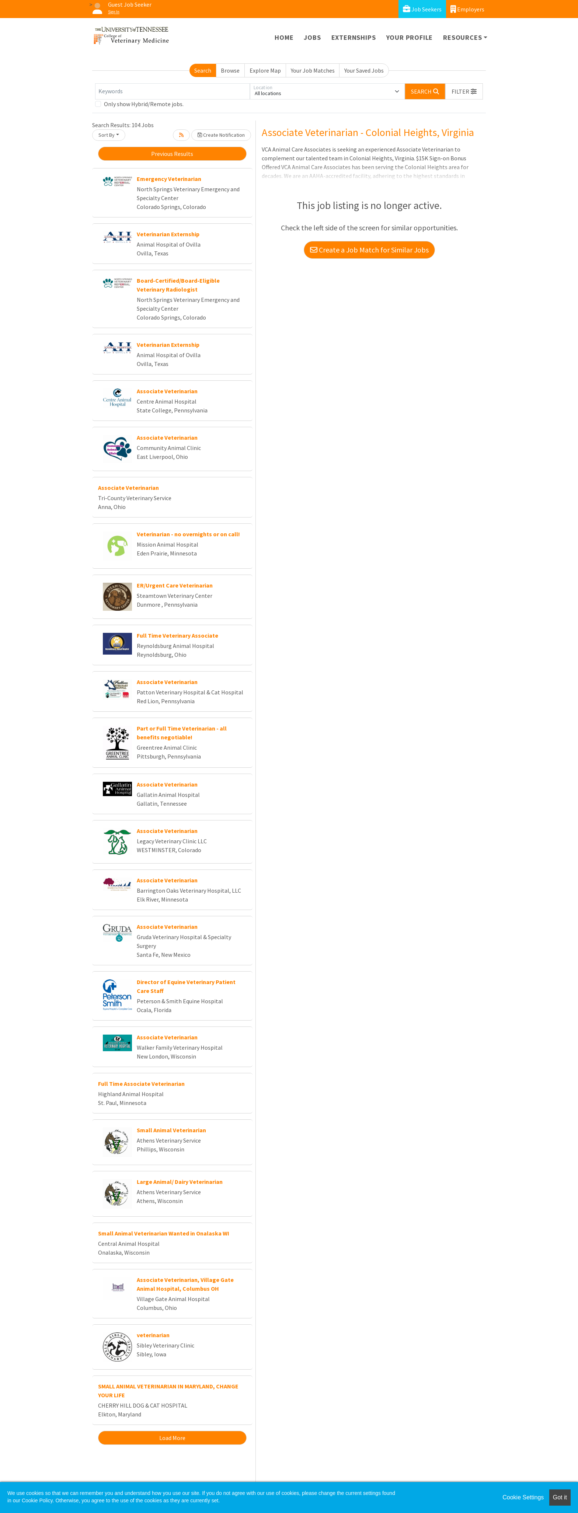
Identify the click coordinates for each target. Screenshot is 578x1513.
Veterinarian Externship (168, 234)
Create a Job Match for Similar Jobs (369, 249)
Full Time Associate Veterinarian (141, 1083)
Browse (230, 70)
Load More (172, 1437)
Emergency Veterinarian (169, 178)
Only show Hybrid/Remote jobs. (144, 104)
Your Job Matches (313, 70)
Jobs (312, 37)
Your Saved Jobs (364, 70)
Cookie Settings (523, 1497)
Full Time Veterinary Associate (177, 635)
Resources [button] (462, 37)
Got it (560, 1497)
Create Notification (221, 135)
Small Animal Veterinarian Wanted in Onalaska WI (163, 1233)
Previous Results (172, 153)
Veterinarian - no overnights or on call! (188, 534)
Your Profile (409, 37)
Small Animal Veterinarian (171, 1130)
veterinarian (153, 1335)
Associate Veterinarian (167, 391)
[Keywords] (172, 91)
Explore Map (265, 70)
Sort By (106, 135)
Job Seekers (422, 9)
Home (284, 37)
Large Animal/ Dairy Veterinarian (180, 1181)
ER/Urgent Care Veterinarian (175, 585)
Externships (353, 37)
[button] (464, 91)
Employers (467, 9)
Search (202, 70)
